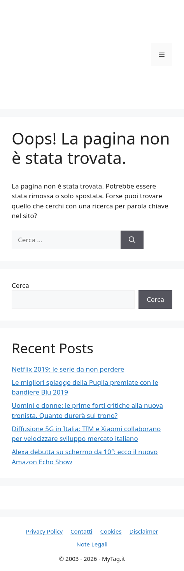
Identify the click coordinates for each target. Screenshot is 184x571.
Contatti (81, 531)
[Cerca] (132, 240)
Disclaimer (144, 531)
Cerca (20, 285)
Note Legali (92, 544)
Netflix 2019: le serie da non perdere (68, 369)
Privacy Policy (44, 531)
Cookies (110, 531)
